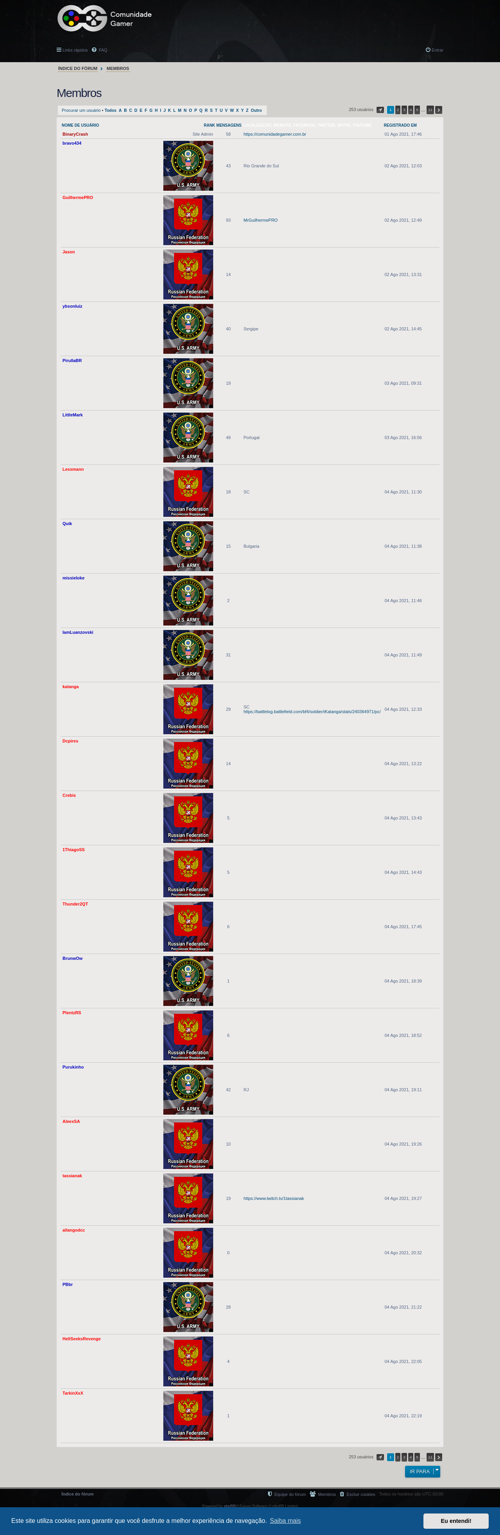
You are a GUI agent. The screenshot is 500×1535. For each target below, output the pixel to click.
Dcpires (70, 741)
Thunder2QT (75, 904)
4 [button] (411, 110)
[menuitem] (357, 1494)
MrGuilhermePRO (260, 220)
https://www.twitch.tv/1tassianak (273, 1198)
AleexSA (71, 1121)
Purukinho (73, 1067)
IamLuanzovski (77, 632)
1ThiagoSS (73, 849)
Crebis (69, 795)
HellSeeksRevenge (81, 1338)
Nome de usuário (80, 125)
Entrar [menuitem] (437, 50)
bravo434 (71, 143)
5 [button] (417, 110)
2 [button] (398, 110)
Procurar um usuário (81, 110)
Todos (111, 110)
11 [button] (430, 110)
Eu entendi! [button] (456, 1521)
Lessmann (73, 469)
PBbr (67, 1284)
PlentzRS (71, 1012)
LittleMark (72, 414)
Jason (68, 251)
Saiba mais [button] (285, 1520)
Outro (256, 110)
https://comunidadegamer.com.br (274, 134)
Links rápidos (75, 50)
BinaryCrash (75, 134)
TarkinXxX (72, 1393)
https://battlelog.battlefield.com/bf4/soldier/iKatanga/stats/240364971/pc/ (311, 711)
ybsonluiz (72, 306)
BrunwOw (72, 958)
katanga (70, 686)
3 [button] (404, 110)
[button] (380, 110)
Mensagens (228, 125)
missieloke (73, 578)
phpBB (230, 1506)
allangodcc (73, 1230)
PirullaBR (72, 360)
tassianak (72, 1175)
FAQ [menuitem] (102, 50)
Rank (209, 125)
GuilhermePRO (77, 197)
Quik (67, 523)
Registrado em (400, 125)
